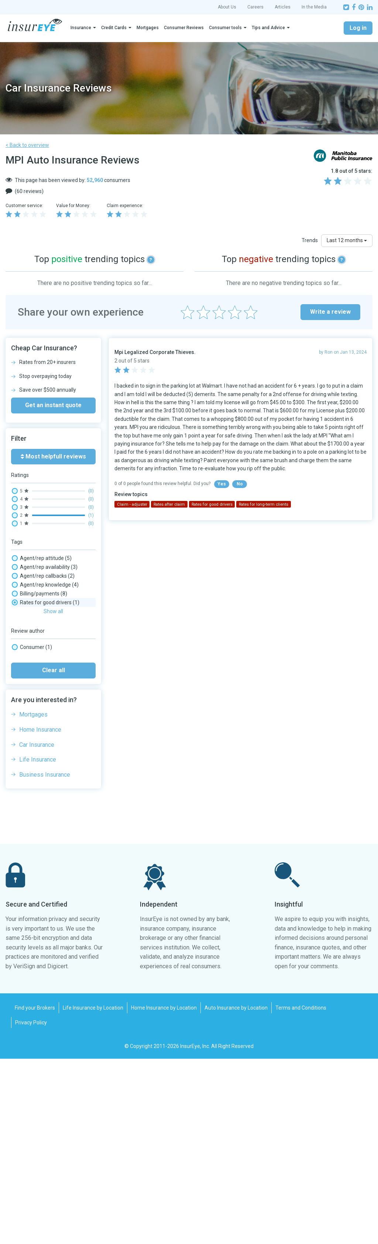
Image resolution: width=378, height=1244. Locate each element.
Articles (283, 7)
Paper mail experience (46, 726)
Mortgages (148, 27)
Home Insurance (40, 914)
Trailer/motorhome (42, 797)
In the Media (314, 7)
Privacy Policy (31, 1208)
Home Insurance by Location (164, 1193)
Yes (221, 484)
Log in (358, 27)
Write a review (330, 311)
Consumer (32, 832)
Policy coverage (38, 744)
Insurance (81, 27)
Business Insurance (44, 959)
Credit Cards (114, 27)
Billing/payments (39, 594)
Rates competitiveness (46, 762)
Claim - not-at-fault (42, 629)
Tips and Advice (268, 27)
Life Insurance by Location (93, 1193)
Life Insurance (37, 944)
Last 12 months (347, 240)
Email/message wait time (49, 700)
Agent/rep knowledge (45, 585)
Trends (310, 240)
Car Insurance (36, 930)
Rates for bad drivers (44, 771)
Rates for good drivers (45, 780)
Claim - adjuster (38, 602)
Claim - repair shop (41, 647)
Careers (255, 7)
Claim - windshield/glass (48, 664)
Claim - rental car (39, 638)
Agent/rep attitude (42, 558)
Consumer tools (225, 27)
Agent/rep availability (45, 567)
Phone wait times (40, 735)
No (240, 484)
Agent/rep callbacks (43, 576)
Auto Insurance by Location (236, 1193)
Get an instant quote (53, 405)
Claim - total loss (39, 656)
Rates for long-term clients (51, 788)
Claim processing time (45, 682)
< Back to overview (27, 145)
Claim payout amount (45, 673)
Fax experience (37, 709)
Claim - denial (35, 611)
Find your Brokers (35, 1193)
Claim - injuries (37, 620)
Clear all (53, 855)
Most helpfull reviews (53, 456)
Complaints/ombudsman (49, 691)
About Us (227, 7)
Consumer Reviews (184, 27)
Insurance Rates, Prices (47, 718)
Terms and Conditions (300, 1193)
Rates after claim (40, 753)
